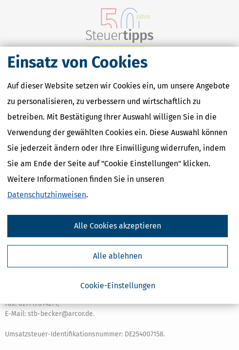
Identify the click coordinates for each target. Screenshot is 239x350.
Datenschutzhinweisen (46, 194)
